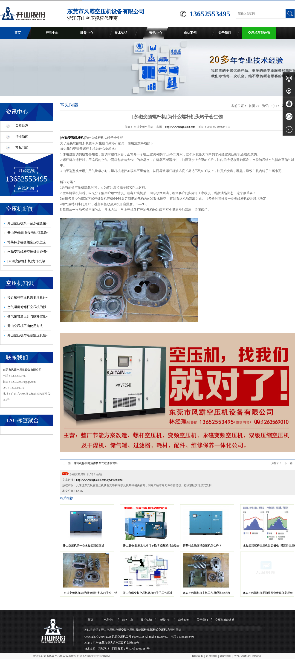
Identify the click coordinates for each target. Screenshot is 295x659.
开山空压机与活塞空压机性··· (28, 335)
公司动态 (21, 126)
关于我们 (224, 33)
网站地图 (225, 656)
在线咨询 (25, 188)
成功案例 (190, 33)
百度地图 (211, 656)
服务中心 (86, 33)
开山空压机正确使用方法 (25, 326)
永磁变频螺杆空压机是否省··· (28, 251)
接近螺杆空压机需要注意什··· (28, 297)
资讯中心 (155, 33)
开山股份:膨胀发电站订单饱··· (28, 233)
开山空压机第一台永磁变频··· (28, 223)
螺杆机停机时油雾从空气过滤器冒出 (96, 463)
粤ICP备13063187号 (138, 648)
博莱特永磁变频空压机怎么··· (28, 242)
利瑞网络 (103, 648)
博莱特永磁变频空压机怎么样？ (202, 545)
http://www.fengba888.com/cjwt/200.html (99, 479)
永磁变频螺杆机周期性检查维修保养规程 (268, 592)
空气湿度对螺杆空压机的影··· (28, 307)
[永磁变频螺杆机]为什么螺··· (27, 261)
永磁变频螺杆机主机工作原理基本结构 (206, 592)
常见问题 (21, 147)
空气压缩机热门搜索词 (247, 656)
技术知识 (121, 33)
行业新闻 (21, 136)
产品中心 (52, 33)
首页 (17, 33)
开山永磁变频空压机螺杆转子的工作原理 (148, 592)
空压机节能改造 (259, 33)
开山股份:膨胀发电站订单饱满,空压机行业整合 (151, 545)
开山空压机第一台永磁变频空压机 (83, 545)
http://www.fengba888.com (180, 126)
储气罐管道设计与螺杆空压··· (28, 316)
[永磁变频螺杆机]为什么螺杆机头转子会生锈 (90, 592)
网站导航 (197, 656)
